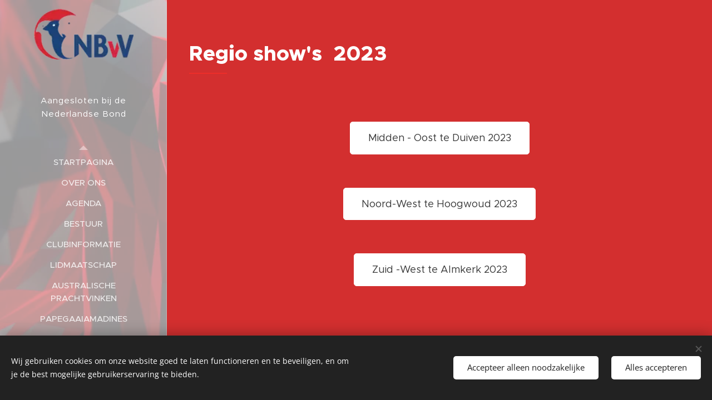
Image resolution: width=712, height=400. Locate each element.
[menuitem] (83, 162)
